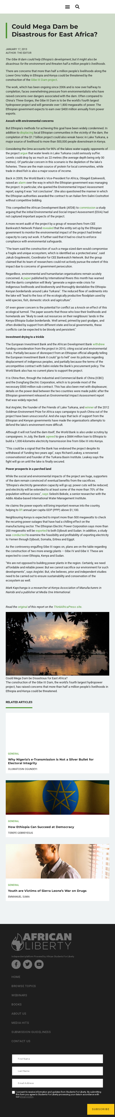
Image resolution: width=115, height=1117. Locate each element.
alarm (22, 182)
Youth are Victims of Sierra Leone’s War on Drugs (47, 890)
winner (89, 407)
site (67, 607)
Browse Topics (23, 986)
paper (27, 278)
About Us (18, 1013)
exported (41, 530)
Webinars (19, 995)
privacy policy (26, 1096)
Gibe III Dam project (44, 79)
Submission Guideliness (31, 1032)
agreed (50, 436)
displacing (26, 132)
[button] (67, 7)
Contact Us (20, 1041)
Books (16, 1004)
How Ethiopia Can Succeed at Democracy (41, 827)
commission (87, 207)
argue (24, 153)
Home (15, 977)
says (45, 494)
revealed (47, 228)
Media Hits (20, 1022)
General (13, 753)
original (22, 607)
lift (20, 510)
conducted (19, 535)
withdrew (99, 344)
